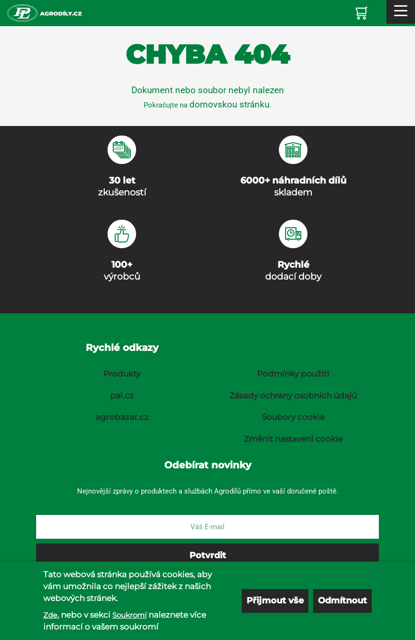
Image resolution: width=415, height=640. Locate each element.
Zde (50, 615)
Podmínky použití (293, 373)
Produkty (121, 373)
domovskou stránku (229, 104)
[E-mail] (207, 527)
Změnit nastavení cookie (293, 439)
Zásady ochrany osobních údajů (293, 395)
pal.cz (122, 395)
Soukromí (129, 615)
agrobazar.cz (122, 417)
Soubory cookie (293, 417)
